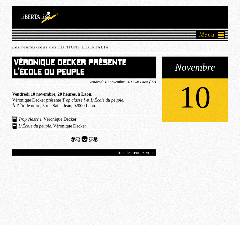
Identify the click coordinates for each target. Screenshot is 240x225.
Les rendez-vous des (60, 47)
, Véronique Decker (47, 119)
